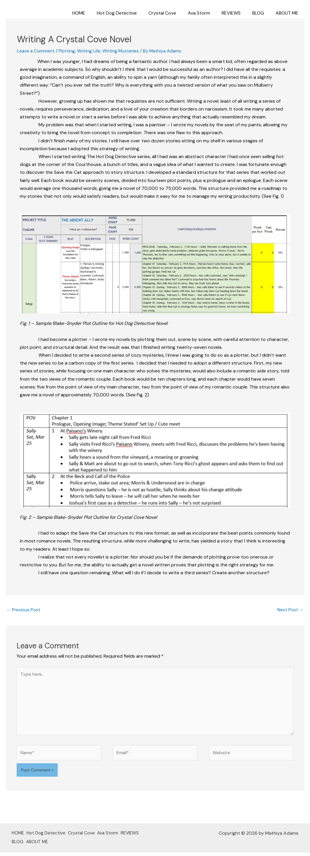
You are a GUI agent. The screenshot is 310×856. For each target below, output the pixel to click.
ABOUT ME (288, 13)
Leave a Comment (36, 51)
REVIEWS (236, 13)
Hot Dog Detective (130, 13)
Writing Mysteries (122, 51)
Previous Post (23, 610)
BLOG (261, 13)
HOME (93, 13)
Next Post (290, 610)
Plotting (67, 51)
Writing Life (90, 51)
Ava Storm (207, 13)
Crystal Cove (173, 13)
